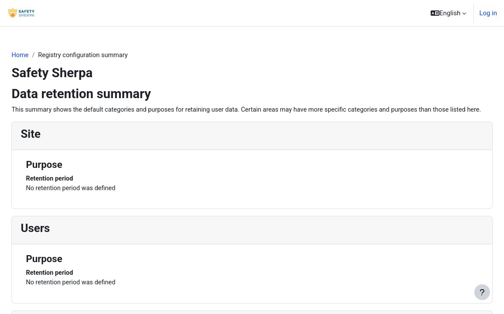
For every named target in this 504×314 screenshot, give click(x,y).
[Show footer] (482, 292)
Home (39, 55)
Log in (488, 13)
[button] (448, 13)
